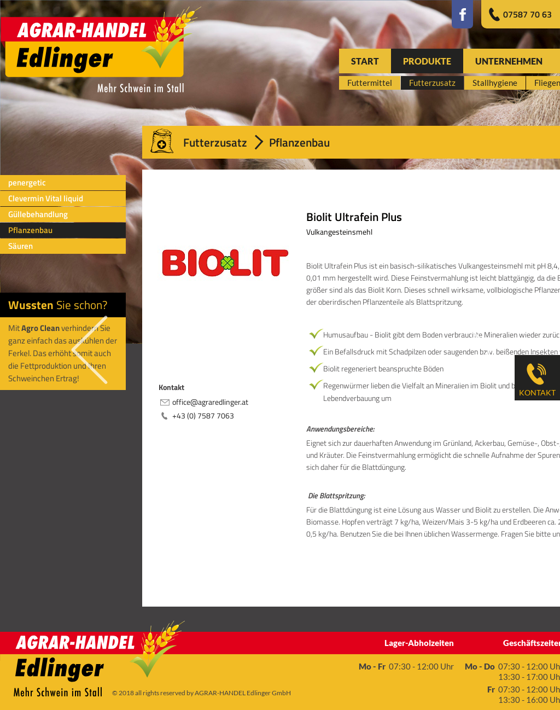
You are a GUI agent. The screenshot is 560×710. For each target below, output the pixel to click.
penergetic (27, 182)
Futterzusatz (215, 142)
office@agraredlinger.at (210, 402)
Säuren (20, 246)
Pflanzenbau (30, 230)
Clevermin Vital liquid (45, 198)
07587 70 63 (527, 14)
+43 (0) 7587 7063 (203, 415)
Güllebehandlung (38, 214)
